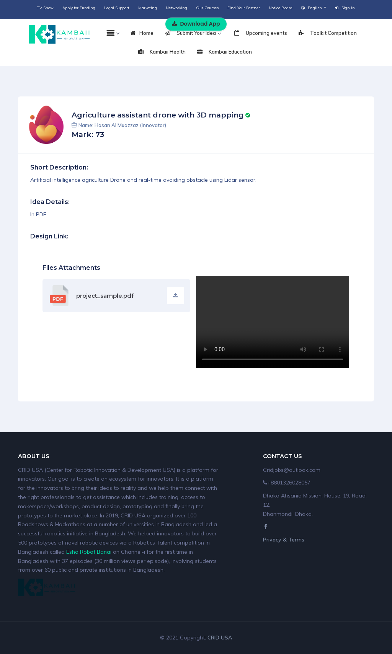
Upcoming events (260, 33)
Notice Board (280, 7)
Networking (176, 7)
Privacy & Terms (283, 539)
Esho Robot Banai (88, 551)
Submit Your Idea (192, 33)
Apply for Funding (78, 7)
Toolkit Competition (328, 33)
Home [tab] (142, 33)
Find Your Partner (243, 7)
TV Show (45, 7)
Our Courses (207, 7)
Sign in (345, 7)
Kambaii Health (162, 52)
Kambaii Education (224, 52)
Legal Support (116, 7)
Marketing (147, 7)
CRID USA (219, 637)
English (312, 7)
